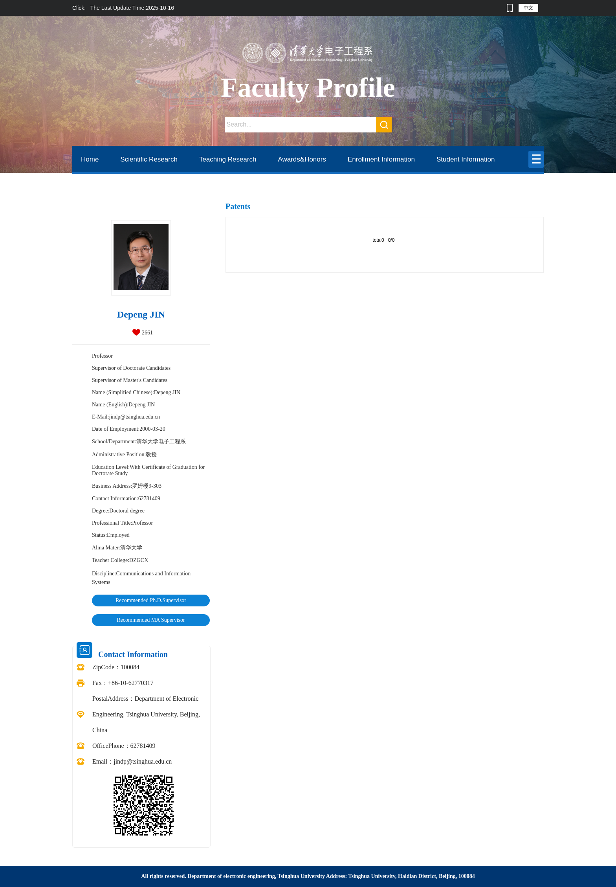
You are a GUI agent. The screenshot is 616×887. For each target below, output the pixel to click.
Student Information (465, 159)
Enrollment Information (381, 159)
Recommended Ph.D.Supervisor (151, 600)
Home (90, 159)
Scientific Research (149, 159)
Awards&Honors (302, 159)
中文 (528, 8)
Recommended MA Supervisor (151, 620)
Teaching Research (228, 159)
